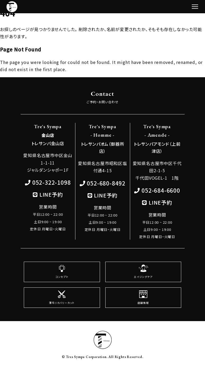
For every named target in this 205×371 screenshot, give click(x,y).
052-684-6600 (161, 190)
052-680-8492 (106, 183)
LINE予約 (51, 194)
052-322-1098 (51, 182)
